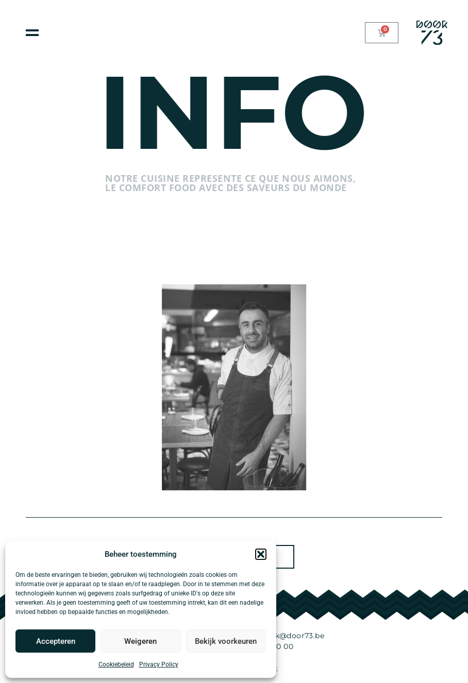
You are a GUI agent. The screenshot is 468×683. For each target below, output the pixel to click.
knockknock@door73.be (279, 635)
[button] (261, 554)
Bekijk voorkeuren (226, 641)
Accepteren (55, 641)
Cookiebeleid (116, 664)
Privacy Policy (158, 664)
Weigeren (140, 641)
